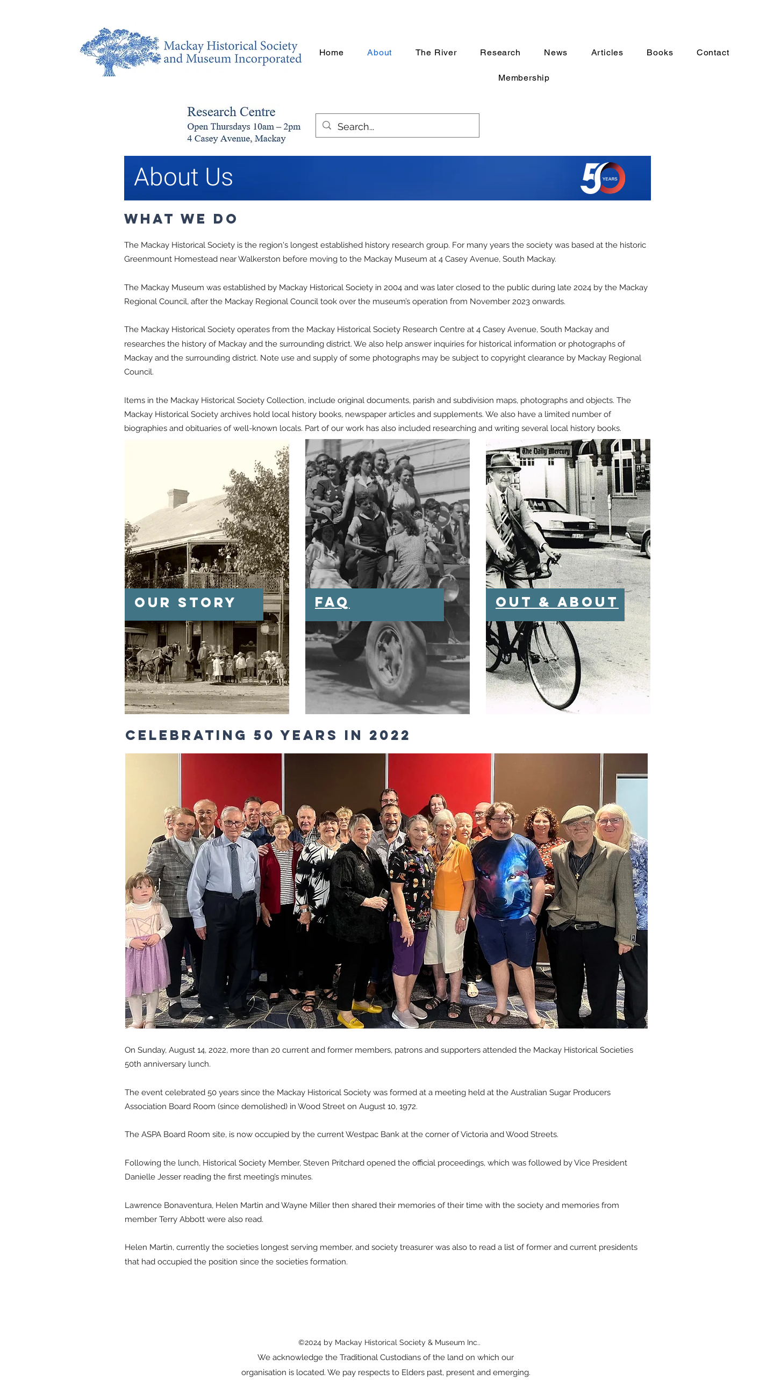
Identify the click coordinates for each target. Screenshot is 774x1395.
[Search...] (397, 127)
